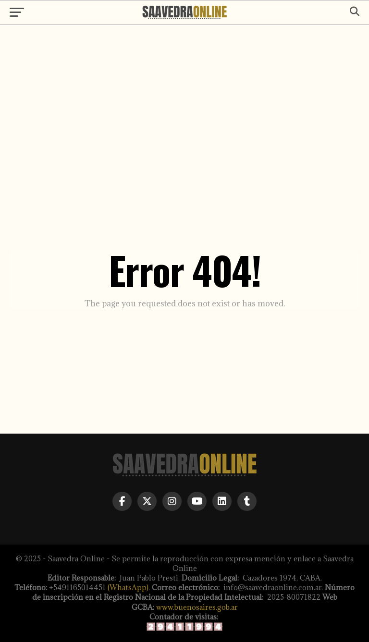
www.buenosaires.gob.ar (197, 607)
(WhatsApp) (128, 587)
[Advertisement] (184, 106)
